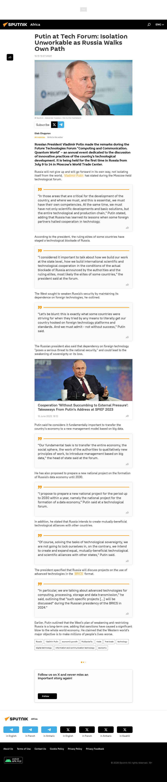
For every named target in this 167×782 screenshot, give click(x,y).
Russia (39, 641)
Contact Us (40, 748)
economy (102, 648)
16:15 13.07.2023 (43, 55)
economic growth (70, 641)
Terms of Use (24, 748)
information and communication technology (75, 648)
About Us (8, 748)
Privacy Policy (75, 748)
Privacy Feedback (95, 748)
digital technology (44, 648)
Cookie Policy (57, 748)
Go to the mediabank (72, 118)
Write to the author (55, 137)
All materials (40, 137)
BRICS (79, 574)
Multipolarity (87, 641)
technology (122, 641)
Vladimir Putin (73, 175)
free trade (109, 641)
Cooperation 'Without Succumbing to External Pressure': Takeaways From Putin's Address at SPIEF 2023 (83, 407)
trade (99, 641)
